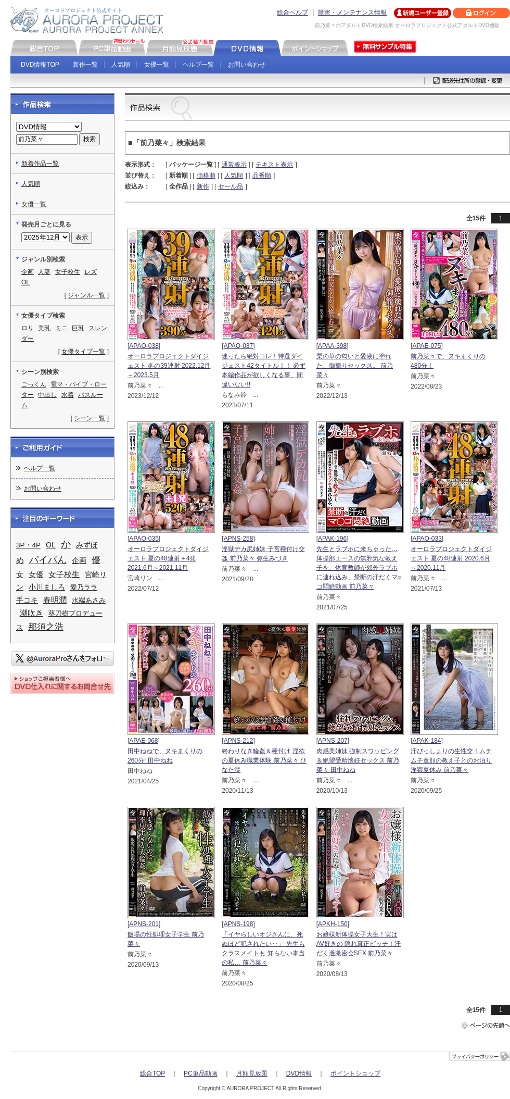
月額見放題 (251, 1073)
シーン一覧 (89, 418)
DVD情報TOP (40, 64)
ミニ (61, 328)
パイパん (48, 560)
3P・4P (28, 545)
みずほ (87, 545)
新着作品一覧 (40, 163)
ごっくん (33, 384)
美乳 (44, 328)
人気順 (120, 64)
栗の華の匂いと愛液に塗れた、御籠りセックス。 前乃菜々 (354, 366)
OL (25, 282)
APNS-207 (333, 740)
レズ (90, 272)
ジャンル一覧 (86, 295)
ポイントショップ (355, 1073)
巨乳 (78, 328)
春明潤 (55, 600)
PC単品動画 (201, 1073)
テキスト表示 (274, 164)
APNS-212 (238, 740)
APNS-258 (238, 538)
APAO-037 (238, 345)
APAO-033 (426, 538)
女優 (36, 575)
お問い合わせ (246, 64)
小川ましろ (47, 587)
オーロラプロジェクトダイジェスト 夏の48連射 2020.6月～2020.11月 (451, 558)
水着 (67, 394)
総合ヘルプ (292, 12)
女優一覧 (156, 64)
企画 (27, 272)
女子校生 (67, 272)
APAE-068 (143, 740)
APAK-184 (426, 740)
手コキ (27, 600)
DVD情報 (299, 1073)
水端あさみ (89, 600)
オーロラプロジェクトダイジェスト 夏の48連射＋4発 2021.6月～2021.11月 (168, 558)
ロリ (27, 328)
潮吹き (31, 612)
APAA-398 (332, 345)
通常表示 (234, 164)
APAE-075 (426, 345)
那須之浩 (45, 627)
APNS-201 (144, 924)
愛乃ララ (83, 587)
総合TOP (152, 1073)
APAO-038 (143, 345)
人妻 (44, 272)
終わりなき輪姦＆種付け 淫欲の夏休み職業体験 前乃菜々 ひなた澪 (264, 760)
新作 (203, 186)
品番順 (261, 175)
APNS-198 (238, 924)
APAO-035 (143, 538)
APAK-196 (332, 538)
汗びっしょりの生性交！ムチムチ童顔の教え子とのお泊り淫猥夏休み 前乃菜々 (451, 760)
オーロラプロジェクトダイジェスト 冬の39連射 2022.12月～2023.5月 (169, 366)
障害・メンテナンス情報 (352, 12)
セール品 (230, 186)
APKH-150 (333, 924)
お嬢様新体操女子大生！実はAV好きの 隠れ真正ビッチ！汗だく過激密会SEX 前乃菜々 (358, 944)
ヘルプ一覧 (198, 64)
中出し (47, 394)
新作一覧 (85, 64)
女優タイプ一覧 (83, 351)
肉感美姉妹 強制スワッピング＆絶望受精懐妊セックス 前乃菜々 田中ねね (357, 760)
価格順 (206, 175)
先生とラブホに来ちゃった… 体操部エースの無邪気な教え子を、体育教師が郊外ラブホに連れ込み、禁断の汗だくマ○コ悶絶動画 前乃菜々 (358, 567)
